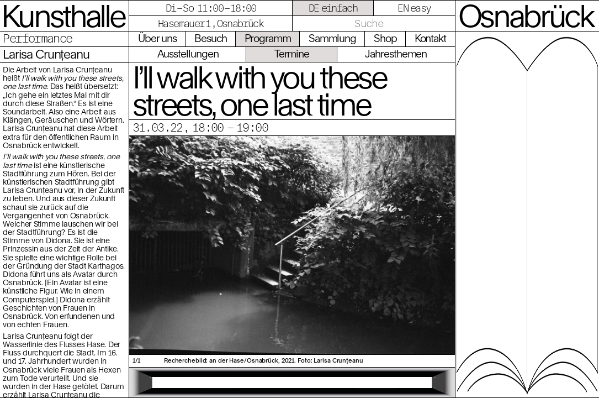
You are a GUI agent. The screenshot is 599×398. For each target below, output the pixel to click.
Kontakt (430, 38)
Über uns (157, 38)
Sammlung (332, 38)
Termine (291, 54)
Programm (268, 38)
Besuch (210, 38)
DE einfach (333, 8)
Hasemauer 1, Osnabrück (210, 23)
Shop (385, 38)
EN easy (414, 8)
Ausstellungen (188, 54)
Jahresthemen (396, 54)
